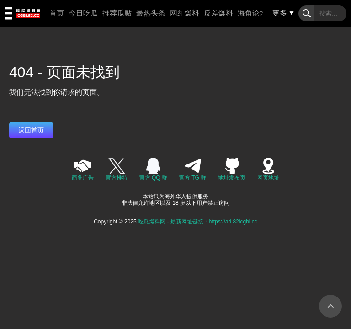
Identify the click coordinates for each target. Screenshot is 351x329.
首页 (56, 13)
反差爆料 (218, 13)
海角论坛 (252, 13)
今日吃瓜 (83, 13)
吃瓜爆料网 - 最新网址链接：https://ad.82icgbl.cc (197, 221)
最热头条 (150, 13)
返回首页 (31, 130)
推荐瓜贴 (117, 13)
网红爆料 (184, 13)
